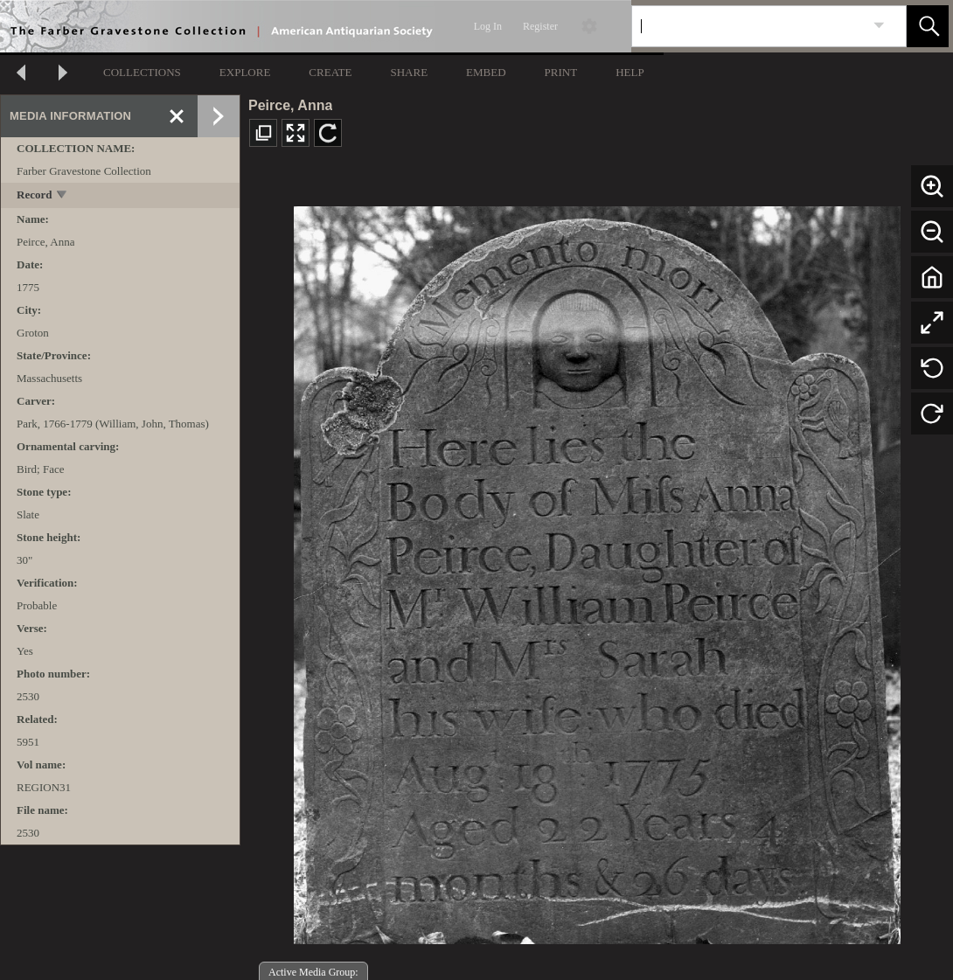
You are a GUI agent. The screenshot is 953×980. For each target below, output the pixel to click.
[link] (879, 25)
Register (540, 26)
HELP (630, 72)
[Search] (748, 26)
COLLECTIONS (142, 72)
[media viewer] (596, 570)
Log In (488, 26)
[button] (928, 26)
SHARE (409, 72)
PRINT (561, 72)
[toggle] (62, 196)
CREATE (330, 72)
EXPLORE (245, 72)
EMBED (486, 72)
